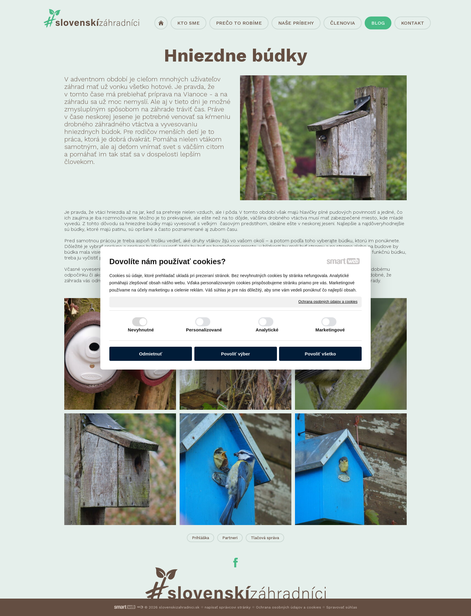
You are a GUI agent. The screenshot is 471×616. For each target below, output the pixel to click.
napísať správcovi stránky (228, 607)
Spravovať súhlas (341, 607)
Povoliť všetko (320, 353)
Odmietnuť (150, 353)
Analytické (267, 329)
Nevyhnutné (141, 329)
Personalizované (204, 329)
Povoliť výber (235, 353)
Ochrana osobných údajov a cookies (327, 302)
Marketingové (330, 329)
